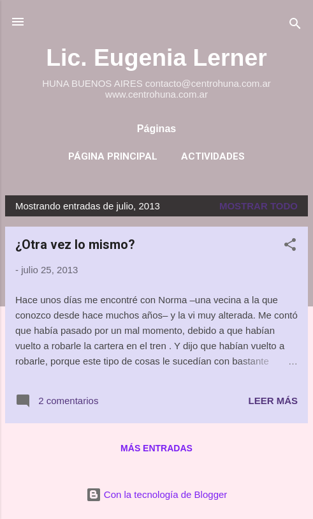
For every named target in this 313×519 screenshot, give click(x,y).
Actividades (213, 156)
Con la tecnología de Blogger (157, 494)
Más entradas (156, 448)
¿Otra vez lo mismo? (75, 244)
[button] (290, 247)
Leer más (273, 400)
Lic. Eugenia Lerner (156, 57)
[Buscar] (295, 25)
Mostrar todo (258, 205)
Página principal (112, 156)
